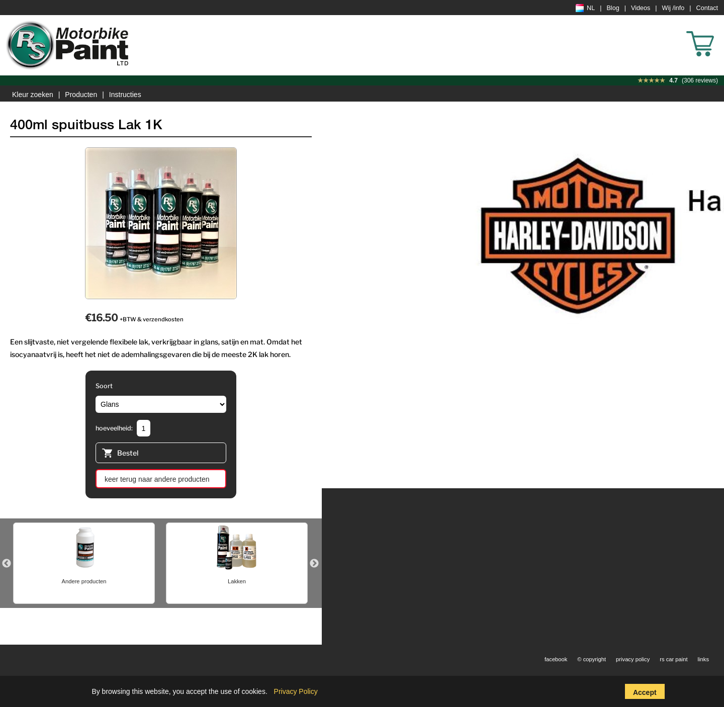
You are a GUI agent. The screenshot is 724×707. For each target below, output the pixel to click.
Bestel (120, 454)
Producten (81, 95)
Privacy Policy (296, 691)
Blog (612, 8)
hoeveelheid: (114, 428)
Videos (640, 8)
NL (585, 8)
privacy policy (633, 659)
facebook (556, 659)
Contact (707, 8)
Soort (104, 386)
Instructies (125, 95)
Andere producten (84, 581)
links (703, 659)
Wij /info (673, 8)
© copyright (591, 659)
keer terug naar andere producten (157, 479)
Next (314, 564)
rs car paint (673, 659)
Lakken (237, 581)
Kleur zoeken (32, 95)
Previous (7, 564)
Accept (645, 692)
